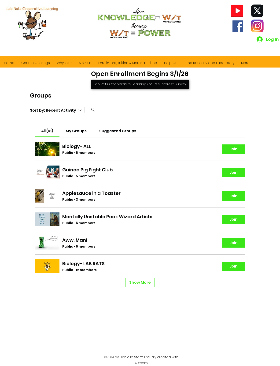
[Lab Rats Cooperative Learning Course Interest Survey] (140, 84)
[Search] (93, 110)
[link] (47, 131)
